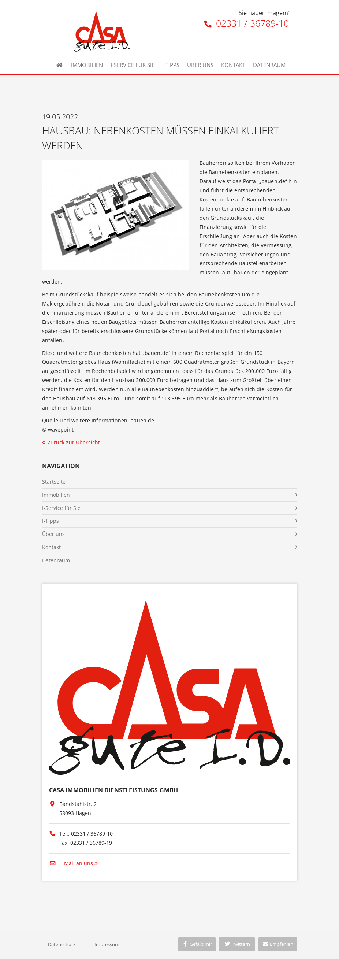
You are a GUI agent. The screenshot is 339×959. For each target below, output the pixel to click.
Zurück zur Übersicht (74, 442)
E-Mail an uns (71, 863)
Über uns (200, 64)
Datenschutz (61, 944)
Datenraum (269, 64)
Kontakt (233, 64)
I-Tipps (170, 64)
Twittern (237, 944)
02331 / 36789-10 (246, 23)
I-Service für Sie (132, 64)
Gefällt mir (197, 944)
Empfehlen (277, 944)
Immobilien (87, 64)
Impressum (106, 944)
